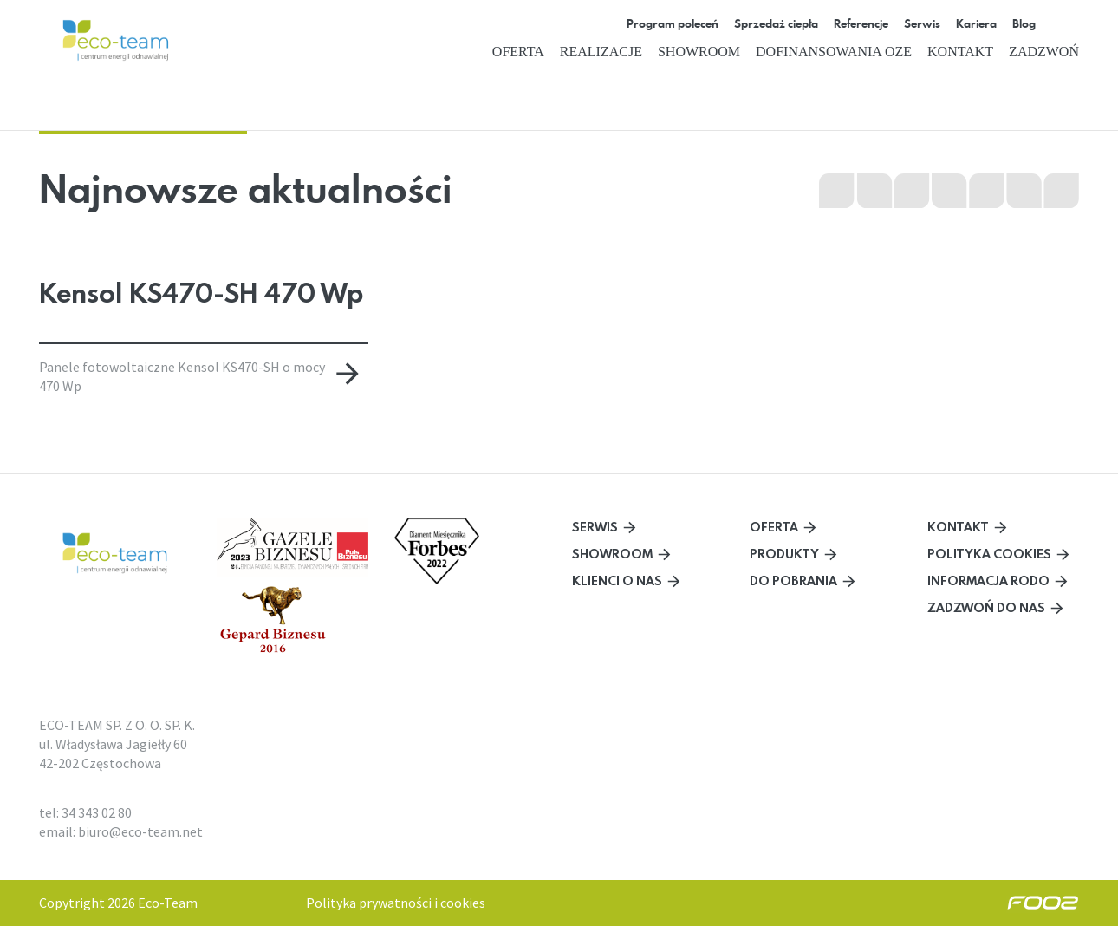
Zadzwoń (1044, 51)
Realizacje (601, 51)
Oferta (518, 51)
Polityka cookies (989, 553)
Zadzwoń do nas (986, 607)
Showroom (699, 51)
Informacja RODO (988, 580)
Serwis (595, 526)
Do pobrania (793, 580)
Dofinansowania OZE (834, 51)
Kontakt (960, 51)
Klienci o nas (617, 580)
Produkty (784, 553)
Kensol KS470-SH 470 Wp (201, 292)
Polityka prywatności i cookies (395, 902)
